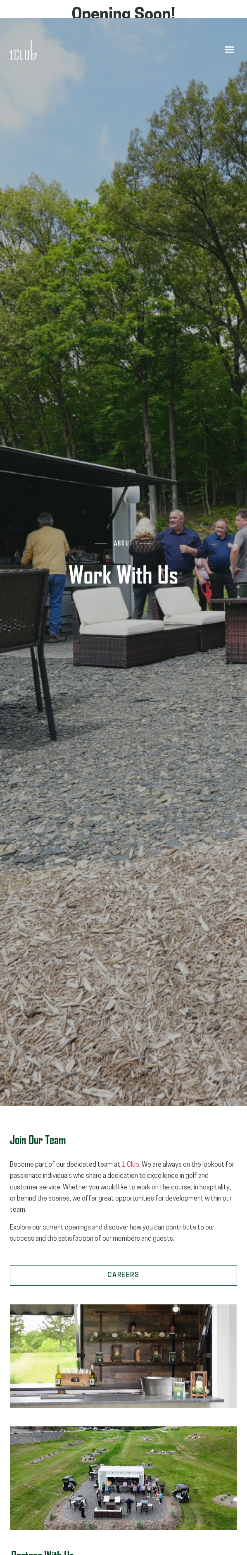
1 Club (130, 1165)
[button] (230, 49)
